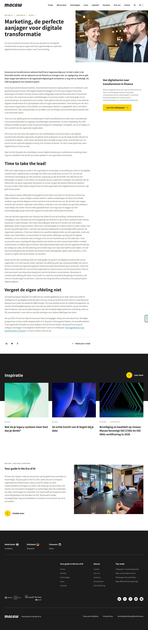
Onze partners (99, 581)
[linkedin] (6, 343)
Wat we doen (61, 5)
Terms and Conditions (90, 616)
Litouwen (53, 544)
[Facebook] (130, 599)
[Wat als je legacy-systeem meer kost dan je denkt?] (26, 411)
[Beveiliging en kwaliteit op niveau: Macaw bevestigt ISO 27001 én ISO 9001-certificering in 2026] (121, 411)
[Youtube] (141, 599)
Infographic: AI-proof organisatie (127, 569)
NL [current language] (141, 5)
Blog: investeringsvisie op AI (126, 573)
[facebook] (17, 343)
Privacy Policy (108, 616)
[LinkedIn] (119, 599)
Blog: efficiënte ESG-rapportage (127, 581)
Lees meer (138, 375)
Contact (127, 5)
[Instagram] (136, 599)
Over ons (117, 5)
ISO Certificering (99, 586)
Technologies (75, 5)
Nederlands (10, 544)
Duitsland (31, 544)
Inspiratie (95, 5)
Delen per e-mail (82, 343)
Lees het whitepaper (115, 107)
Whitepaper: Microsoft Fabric (126, 577)
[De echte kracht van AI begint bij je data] (74, 411)
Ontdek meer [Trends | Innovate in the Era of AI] (18, 513)
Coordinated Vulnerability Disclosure (130, 616)
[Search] (135, 5)
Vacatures (106, 5)
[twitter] (12, 343)
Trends (50, 5)
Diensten (63, 573)
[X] (125, 599)
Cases (86, 5)
